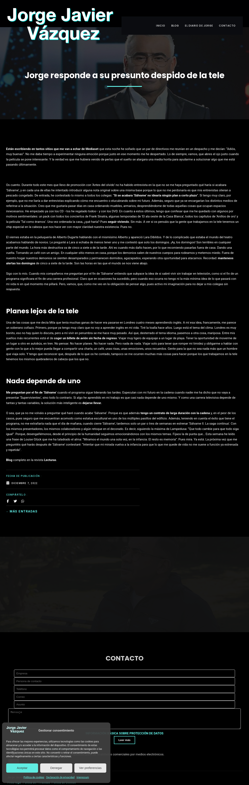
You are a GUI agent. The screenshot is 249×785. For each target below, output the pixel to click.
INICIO (154, 10)
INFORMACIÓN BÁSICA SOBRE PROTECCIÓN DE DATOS (125, 720)
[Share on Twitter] (15, 146)
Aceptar (22, 768)
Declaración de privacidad (60, 777)
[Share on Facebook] (7, 146)
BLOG (173, 10)
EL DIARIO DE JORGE (200, 10)
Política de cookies (33, 777)
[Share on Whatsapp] (22, 146)
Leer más (124, 726)
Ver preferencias (90, 768)
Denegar (56, 768)
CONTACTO (231, 10)
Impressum (83, 777)
